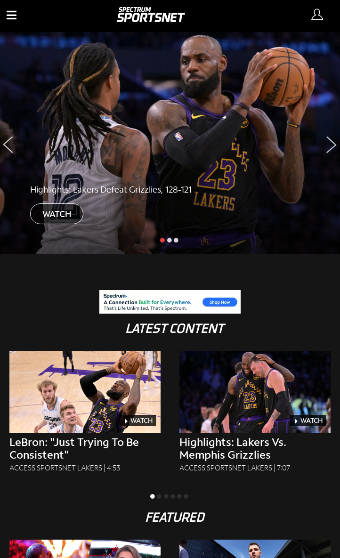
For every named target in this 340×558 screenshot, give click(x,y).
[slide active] (163, 239)
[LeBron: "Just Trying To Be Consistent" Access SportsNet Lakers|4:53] (85, 412)
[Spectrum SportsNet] (150, 19)
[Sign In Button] (318, 15)
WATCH (56, 213)
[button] (13, 16)
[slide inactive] (170, 239)
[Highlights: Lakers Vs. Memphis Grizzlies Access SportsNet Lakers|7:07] (255, 412)
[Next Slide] (332, 144)
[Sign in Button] (317, 15)
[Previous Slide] (8, 144)
